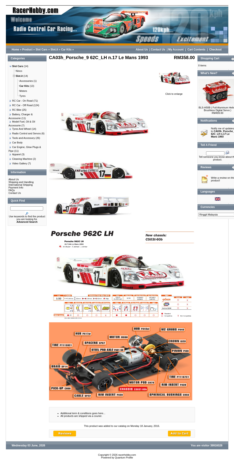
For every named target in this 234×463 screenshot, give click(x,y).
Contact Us (158, 49)
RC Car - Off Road (21, 105)
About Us (142, 49)
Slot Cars (42, 49)
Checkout (215, 49)
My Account (176, 49)
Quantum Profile (124, 457)
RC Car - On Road (21, 100)
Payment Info (16, 187)
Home (15, 49)
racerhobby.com (127, 454)
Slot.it (54, 49)
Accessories (24, 81)
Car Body (16, 142)
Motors (21, 91)
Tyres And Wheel (20, 129)
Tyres (21, 96)
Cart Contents (196, 49)
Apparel (15, 154)
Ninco (17, 71)
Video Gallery (18, 163)
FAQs (12, 190)
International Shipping (21, 184)
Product (27, 49)
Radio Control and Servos (25, 133)
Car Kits (66, 49)
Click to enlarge (174, 92)
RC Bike (15, 109)
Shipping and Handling (21, 182)
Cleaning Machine (20, 159)
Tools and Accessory (22, 138)
